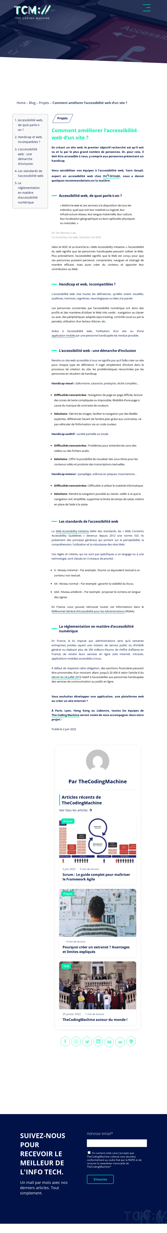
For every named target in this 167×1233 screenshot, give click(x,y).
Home (21, 103)
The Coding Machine (65, 715)
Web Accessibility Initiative (72, 531)
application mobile (63, 335)
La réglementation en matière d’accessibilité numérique (29, 192)
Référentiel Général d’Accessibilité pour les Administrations (88, 611)
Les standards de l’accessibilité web (30, 173)
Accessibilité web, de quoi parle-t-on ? (30, 125)
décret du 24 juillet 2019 (66, 677)
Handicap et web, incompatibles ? (30, 139)
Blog (32, 103)
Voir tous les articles (75, 810)
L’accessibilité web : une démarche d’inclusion (27, 156)
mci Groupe (111, 175)
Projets (44, 103)
